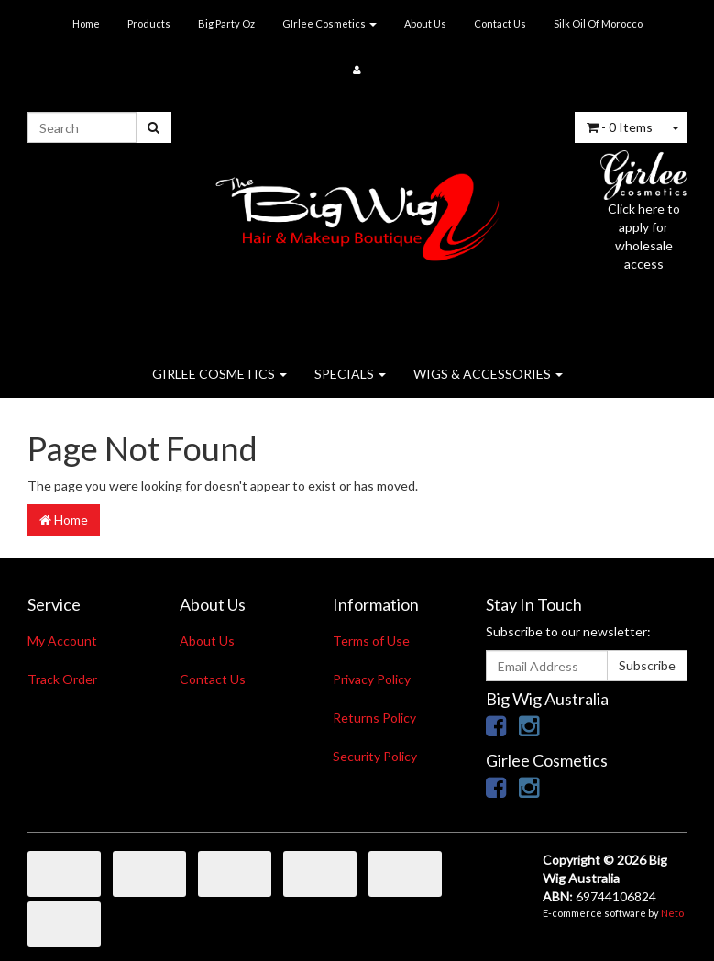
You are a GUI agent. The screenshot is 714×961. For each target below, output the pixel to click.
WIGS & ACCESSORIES (488, 373)
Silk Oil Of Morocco (598, 23)
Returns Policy (374, 717)
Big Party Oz (226, 23)
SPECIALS (350, 373)
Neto (672, 913)
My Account (62, 640)
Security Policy (375, 756)
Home (86, 23)
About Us (425, 23)
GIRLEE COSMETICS (219, 373)
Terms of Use (371, 640)
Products (148, 23)
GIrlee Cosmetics (329, 23)
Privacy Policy (372, 679)
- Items (620, 127)
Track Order (62, 679)
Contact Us (500, 23)
